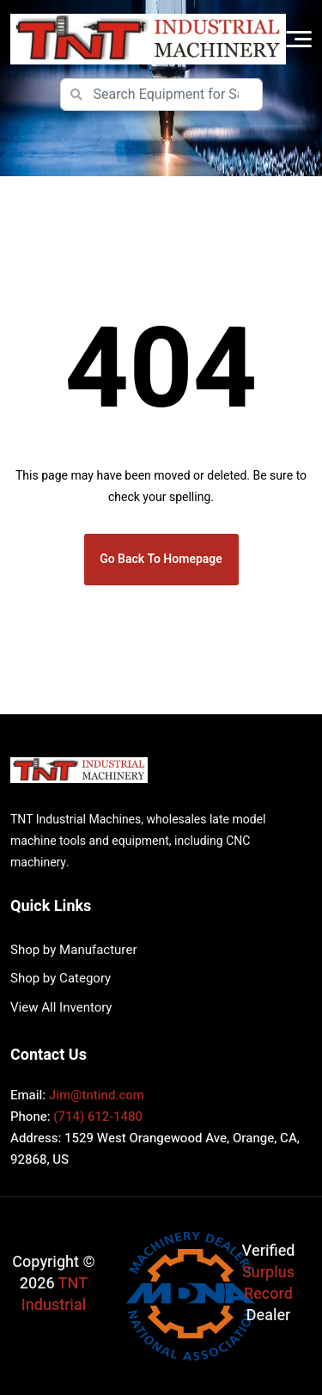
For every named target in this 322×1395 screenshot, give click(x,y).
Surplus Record (268, 1283)
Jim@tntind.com (96, 1095)
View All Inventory (61, 1007)
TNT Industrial (54, 1294)
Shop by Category (60, 978)
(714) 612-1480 (98, 1116)
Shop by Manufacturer (73, 949)
